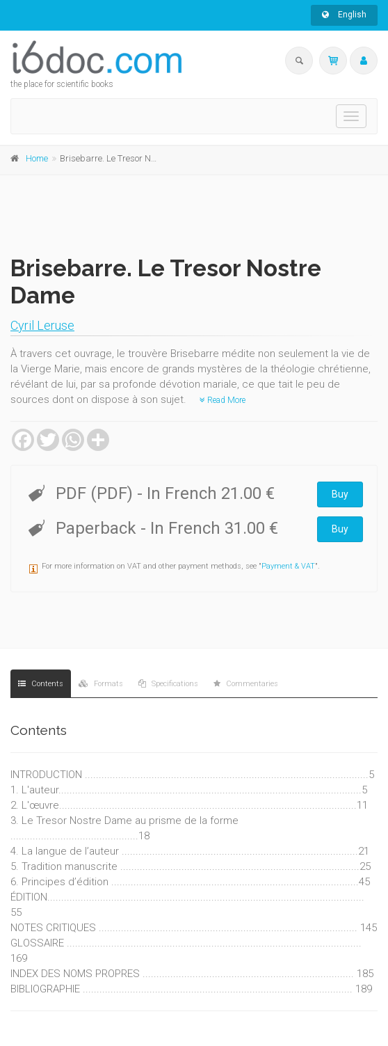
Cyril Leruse (42, 325)
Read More (222, 400)
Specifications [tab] (168, 683)
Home (37, 158)
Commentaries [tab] (245, 683)
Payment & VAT (288, 566)
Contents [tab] (40, 683)
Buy (340, 494)
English (344, 14)
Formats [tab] (101, 683)
